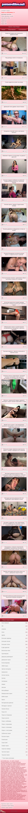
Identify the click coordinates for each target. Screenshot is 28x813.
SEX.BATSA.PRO (5, 18)
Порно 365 (4, 23)
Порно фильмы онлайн (7, 16)
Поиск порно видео (7, 620)
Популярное (12, 29)
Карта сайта (14, 811)
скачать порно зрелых (7, 807)
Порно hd (3, 21)
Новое (3, 29)
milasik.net (4, 20)
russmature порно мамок (7, 805)
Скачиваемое (23, 29)
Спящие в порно (5, 10)
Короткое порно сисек (7, 803)
